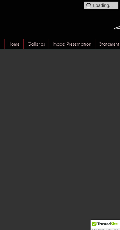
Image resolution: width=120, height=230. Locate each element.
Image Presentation (72, 44)
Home (14, 44)
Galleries (36, 44)
